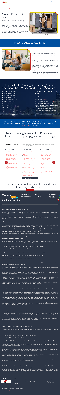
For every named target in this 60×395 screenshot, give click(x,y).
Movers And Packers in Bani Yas (46, 153)
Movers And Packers (26, 167)
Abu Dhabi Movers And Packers (11, 154)
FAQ (42, 1)
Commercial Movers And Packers (11, 167)
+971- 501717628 (39, 379)
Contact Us (45, 1)
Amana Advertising (8, 390)
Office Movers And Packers (45, 158)
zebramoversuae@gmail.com (26, 196)
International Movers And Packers (29, 160)
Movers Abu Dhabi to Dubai (28, 166)
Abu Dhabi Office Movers (10, 155)
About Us (26, 1)
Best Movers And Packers (10, 158)
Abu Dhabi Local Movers (10, 153)
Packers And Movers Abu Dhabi (46, 160)
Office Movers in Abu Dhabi (45, 159)
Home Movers (25, 155)
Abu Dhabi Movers (9, 151)
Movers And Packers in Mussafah (46, 154)
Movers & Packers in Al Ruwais (46, 151)
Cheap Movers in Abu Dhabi (10, 162)
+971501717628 (45, 99)
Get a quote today (39, 96)
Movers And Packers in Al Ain (28, 175)
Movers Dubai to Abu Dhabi (8, 8)
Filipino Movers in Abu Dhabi (11, 170)
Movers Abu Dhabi (26, 164)
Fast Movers (8, 168)
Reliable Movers (43, 164)
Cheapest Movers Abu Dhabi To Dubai (12, 166)
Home (3, 8)
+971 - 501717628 (28, 384)
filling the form (53, 101)
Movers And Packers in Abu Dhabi (29, 168)
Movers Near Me (43, 157)
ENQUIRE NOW (30, 189)
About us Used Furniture (38, 1)
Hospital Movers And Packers (28, 157)
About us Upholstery (31, 1)
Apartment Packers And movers (11, 157)
